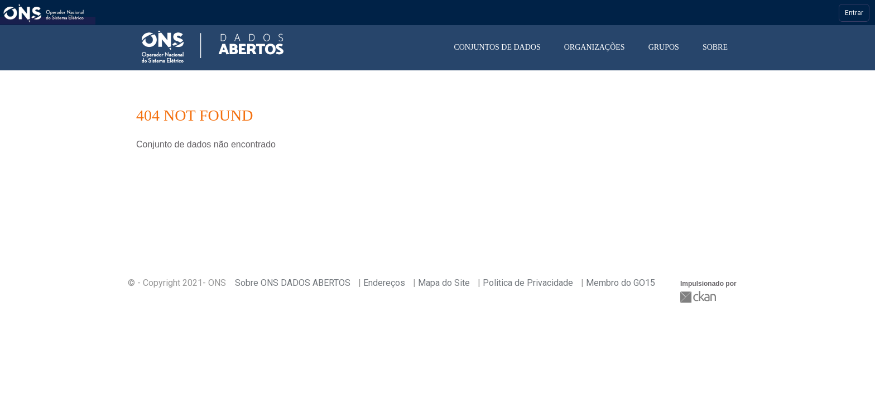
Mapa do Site (444, 282)
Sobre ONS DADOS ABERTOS (292, 282)
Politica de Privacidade (528, 282)
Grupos (663, 47)
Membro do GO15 (620, 282)
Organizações (594, 47)
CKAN (699, 297)
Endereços (384, 282)
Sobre (715, 47)
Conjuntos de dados (497, 47)
